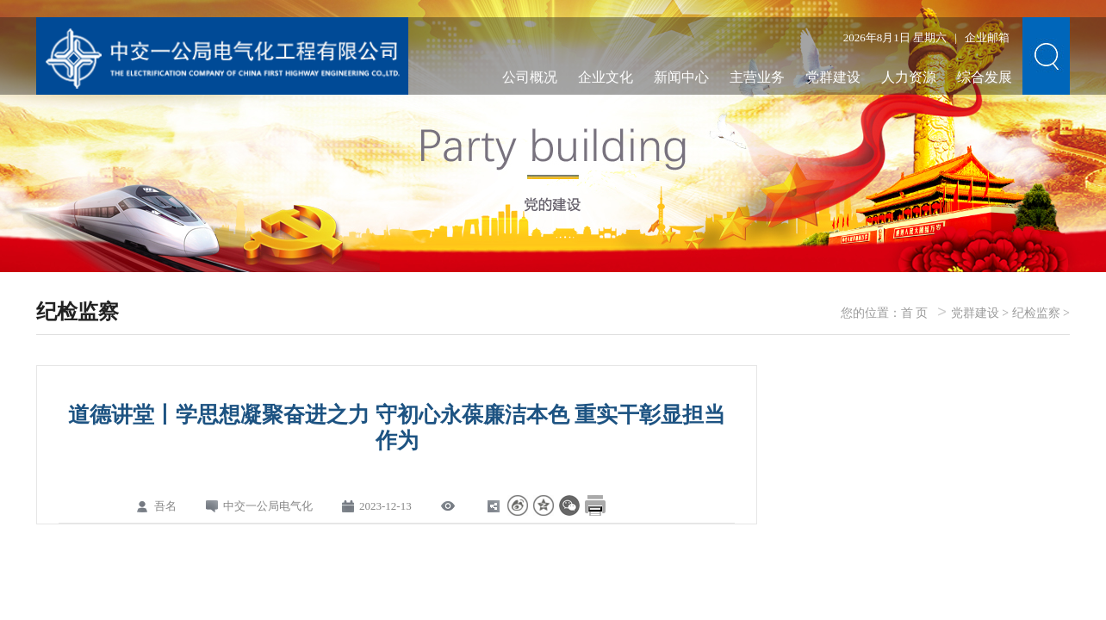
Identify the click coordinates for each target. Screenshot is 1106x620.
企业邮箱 (987, 37)
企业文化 (605, 77)
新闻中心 (681, 77)
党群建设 (833, 77)
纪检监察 (1036, 313)
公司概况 (529, 77)
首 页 (915, 313)
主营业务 (757, 77)
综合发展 (984, 77)
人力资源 (908, 77)
